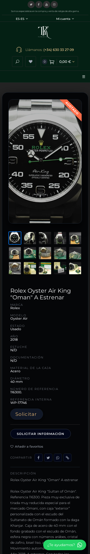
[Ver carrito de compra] (59, 61)
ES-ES (22, 19)
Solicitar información (41, 434)
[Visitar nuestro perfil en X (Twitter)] (31, 4)
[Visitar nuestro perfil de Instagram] (54, 4)
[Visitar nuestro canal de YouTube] (46, 4)
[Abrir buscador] (17, 61)
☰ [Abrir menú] (83, 76)
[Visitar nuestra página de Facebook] (38, 4)
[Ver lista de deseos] (30, 61)
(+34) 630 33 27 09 (58, 50)
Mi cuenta (65, 19)
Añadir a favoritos (26, 446)
